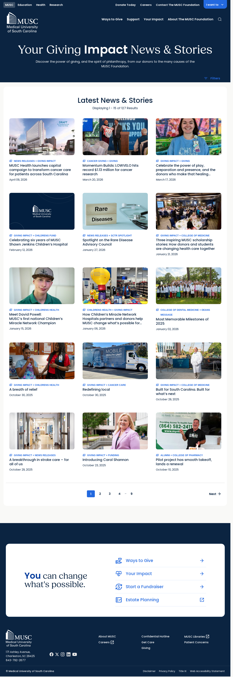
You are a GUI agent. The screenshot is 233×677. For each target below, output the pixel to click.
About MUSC (107, 636)
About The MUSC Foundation (190, 19)
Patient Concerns (196, 642)
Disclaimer (149, 671)
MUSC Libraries (197, 636)
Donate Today (125, 5)
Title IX (183, 671)
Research (56, 5)
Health (40, 5)
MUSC (9, 5)
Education (25, 5)
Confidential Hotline (155, 636)
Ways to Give (112, 19)
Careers (146, 5)
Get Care (147, 642)
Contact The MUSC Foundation (177, 5)
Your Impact (153, 19)
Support (133, 19)
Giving (145, 648)
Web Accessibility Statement (207, 671)
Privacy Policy (167, 671)
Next (215, 493)
